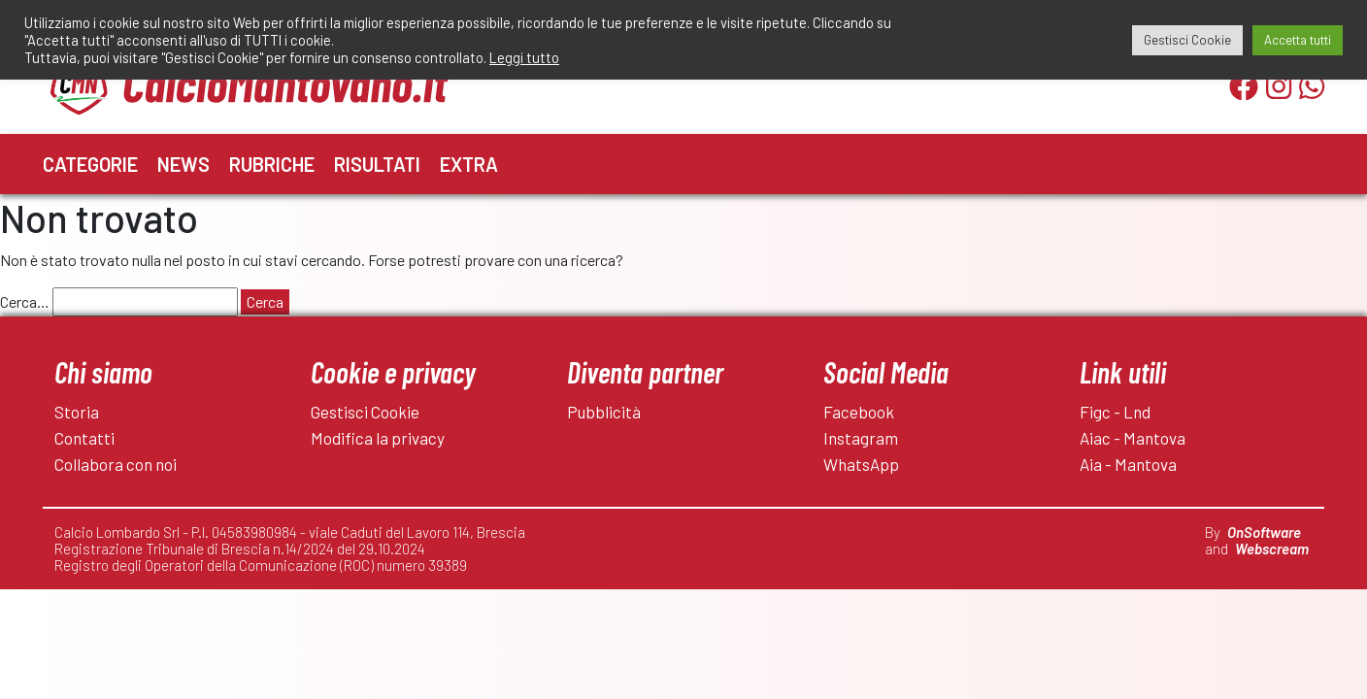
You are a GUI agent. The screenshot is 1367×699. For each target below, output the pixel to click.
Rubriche (272, 164)
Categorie (90, 164)
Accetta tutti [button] (1297, 40)
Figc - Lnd (1115, 411)
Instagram (860, 438)
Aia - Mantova (1128, 464)
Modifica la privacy (378, 438)
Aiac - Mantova (1132, 438)
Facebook (858, 411)
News (183, 164)
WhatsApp (861, 464)
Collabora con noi (115, 464)
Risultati (377, 164)
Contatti (84, 438)
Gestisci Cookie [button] (1187, 40)
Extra (469, 164)
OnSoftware (1264, 532)
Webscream (1272, 548)
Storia (76, 411)
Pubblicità (604, 411)
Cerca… (25, 301)
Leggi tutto (524, 57)
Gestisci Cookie (365, 411)
